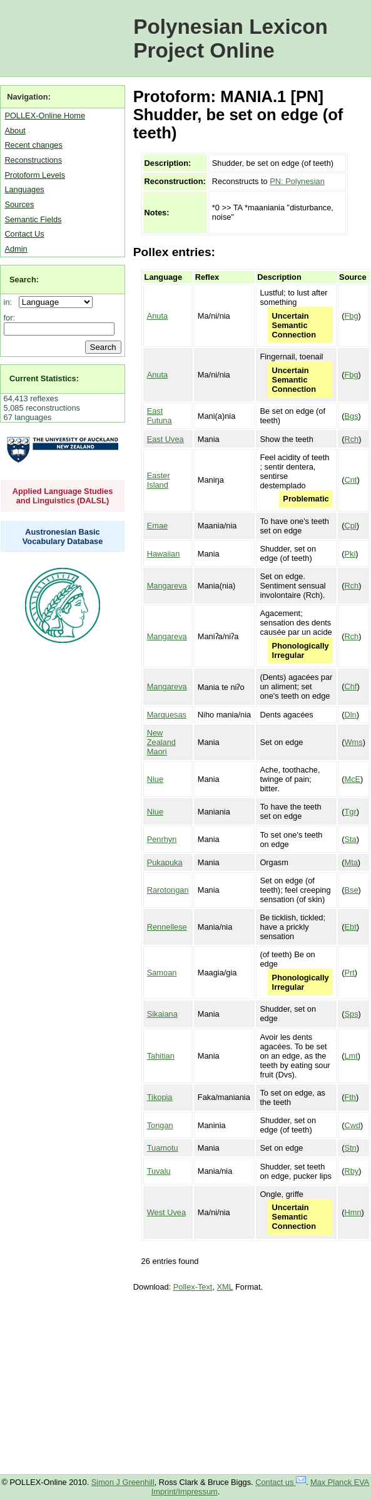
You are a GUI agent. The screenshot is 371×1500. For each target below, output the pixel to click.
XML (225, 1287)
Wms (353, 742)
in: (10, 302)
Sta (350, 839)
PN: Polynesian (297, 181)
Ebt (350, 927)
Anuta (157, 316)
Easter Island (158, 480)
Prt (349, 972)
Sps (351, 1014)
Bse (351, 890)
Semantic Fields (32, 219)
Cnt (350, 480)
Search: (24, 279)
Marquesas (166, 714)
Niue (155, 779)
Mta (350, 862)
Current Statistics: (44, 378)
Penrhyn (162, 839)
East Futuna (159, 415)
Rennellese (167, 927)
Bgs (351, 416)
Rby (351, 1171)
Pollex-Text (193, 1287)
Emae (157, 525)
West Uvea (166, 1212)
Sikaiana (162, 1014)
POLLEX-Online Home (44, 115)
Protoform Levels (34, 175)
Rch (351, 439)
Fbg (351, 316)
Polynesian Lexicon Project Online (230, 38)
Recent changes (33, 145)
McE (352, 779)
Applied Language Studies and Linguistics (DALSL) (63, 495)
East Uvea (165, 439)
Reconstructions (33, 160)
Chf (350, 686)
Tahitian (161, 1056)
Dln (350, 714)
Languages (24, 189)
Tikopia (160, 1097)
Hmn (352, 1212)
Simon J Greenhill (123, 1482)
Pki (349, 553)
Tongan (160, 1125)
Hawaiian (163, 553)
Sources (19, 204)
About (14, 130)
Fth (350, 1097)
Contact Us (24, 234)
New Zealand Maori (161, 742)
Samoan (162, 972)
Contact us (280, 1482)
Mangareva (167, 585)
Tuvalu (159, 1171)
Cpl (350, 525)
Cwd (352, 1125)
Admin (15, 249)
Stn (350, 1148)
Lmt (350, 1056)
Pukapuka (165, 862)
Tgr (350, 811)
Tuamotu (162, 1148)
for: (10, 317)
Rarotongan (168, 890)
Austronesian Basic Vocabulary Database (63, 536)
